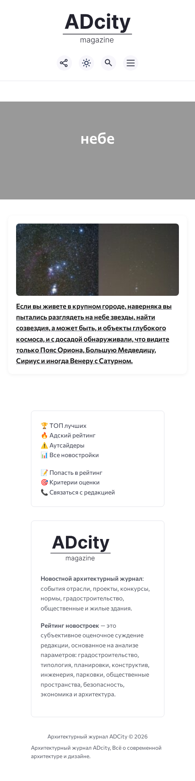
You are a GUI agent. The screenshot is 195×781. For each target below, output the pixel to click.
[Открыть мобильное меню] (130, 63)
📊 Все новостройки (70, 454)
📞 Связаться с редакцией (78, 492)
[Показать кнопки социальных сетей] (64, 63)
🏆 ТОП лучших (63, 425)
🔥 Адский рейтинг (68, 435)
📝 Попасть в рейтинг (72, 472)
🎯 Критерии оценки (70, 482)
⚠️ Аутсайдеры (62, 445)
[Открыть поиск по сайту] (108, 63)
